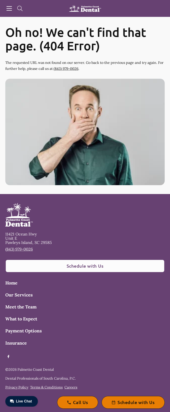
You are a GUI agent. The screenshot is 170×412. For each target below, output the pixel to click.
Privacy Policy (16, 387)
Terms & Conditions (46, 387)
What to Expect (21, 319)
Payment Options (23, 331)
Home (11, 283)
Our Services (19, 295)
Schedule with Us (85, 266)
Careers (70, 387)
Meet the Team (21, 307)
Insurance (16, 343)
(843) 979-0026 (66, 68)
